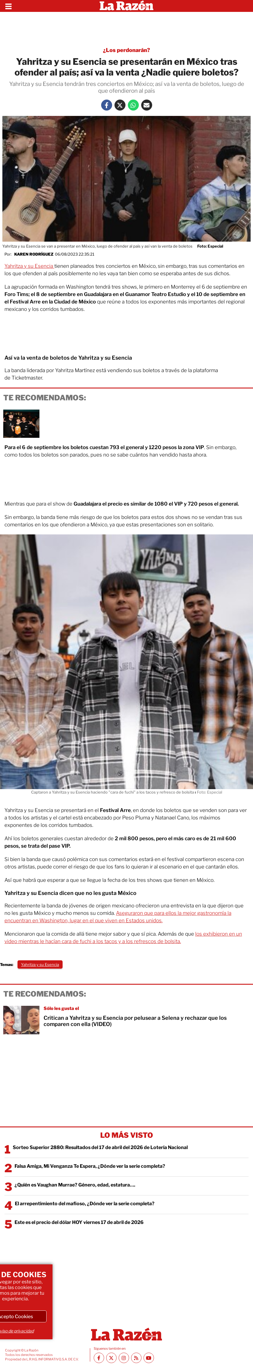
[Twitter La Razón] (119, 105)
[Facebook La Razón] (106, 105)
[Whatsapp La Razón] (133, 105)
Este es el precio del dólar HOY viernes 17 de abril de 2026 (79, 1222)
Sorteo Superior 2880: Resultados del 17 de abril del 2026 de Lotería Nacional (100, 1147)
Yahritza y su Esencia (29, 266)
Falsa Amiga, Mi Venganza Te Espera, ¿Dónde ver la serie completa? (90, 1166)
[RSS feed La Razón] (136, 1358)
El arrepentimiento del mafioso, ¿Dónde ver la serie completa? (85, 1203)
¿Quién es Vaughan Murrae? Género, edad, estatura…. (75, 1185)
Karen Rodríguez (33, 254)
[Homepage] (126, 6)
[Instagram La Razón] (124, 1358)
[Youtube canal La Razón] (149, 1358)
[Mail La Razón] (146, 105)
